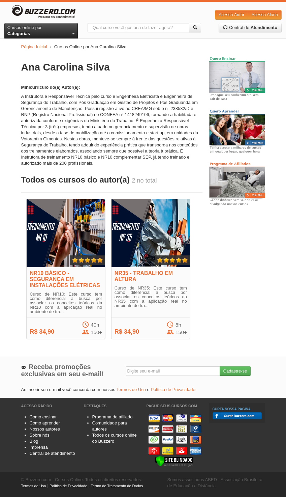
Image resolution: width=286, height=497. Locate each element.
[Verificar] (174, 460)
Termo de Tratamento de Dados (117, 486)
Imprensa (39, 447)
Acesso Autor (232, 14)
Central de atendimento (52, 453)
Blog (34, 441)
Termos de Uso (131, 389)
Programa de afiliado (112, 416)
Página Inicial (34, 46)
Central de (250, 27)
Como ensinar (43, 416)
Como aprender (45, 422)
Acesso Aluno (264, 14)
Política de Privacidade (173, 389)
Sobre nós (40, 435)
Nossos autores (45, 429)
